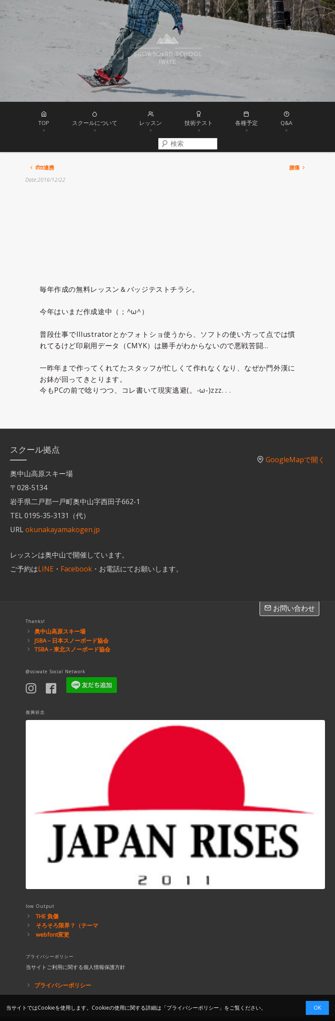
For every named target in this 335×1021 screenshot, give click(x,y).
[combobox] (318, 121)
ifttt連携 (41, 138)
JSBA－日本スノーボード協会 (71, 611)
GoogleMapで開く (295, 430)
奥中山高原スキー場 (59, 602)
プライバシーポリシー (62, 956)
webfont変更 (52, 905)
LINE (46, 539)
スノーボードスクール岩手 (167, 51)
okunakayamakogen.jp (62, 500)
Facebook (76, 539)
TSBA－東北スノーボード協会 (72, 620)
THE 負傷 (47, 887)
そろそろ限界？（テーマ (67, 896)
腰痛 (297, 138)
